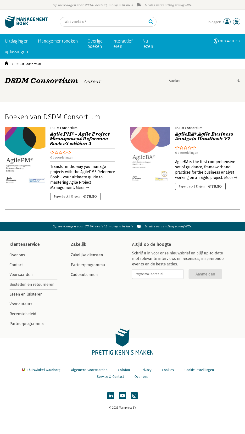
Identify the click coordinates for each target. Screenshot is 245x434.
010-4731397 (230, 41)
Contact (16, 265)
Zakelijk (78, 244)
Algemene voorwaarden (89, 370)
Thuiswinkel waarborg (41, 370)
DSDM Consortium (28, 64)
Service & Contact (110, 377)
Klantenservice (25, 244)
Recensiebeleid (23, 314)
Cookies (168, 370)
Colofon (124, 370)
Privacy (145, 370)
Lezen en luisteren (26, 294)
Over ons (17, 255)
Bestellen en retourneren (32, 284)
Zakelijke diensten (87, 255)
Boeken (175, 80)
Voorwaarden (21, 274)
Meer (80, 187)
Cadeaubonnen (84, 274)
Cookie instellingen (199, 370)
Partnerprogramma (27, 323)
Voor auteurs (21, 304)
